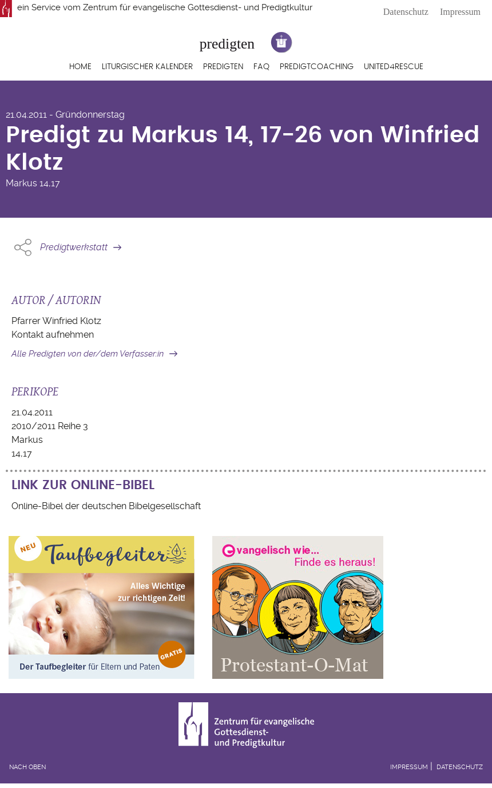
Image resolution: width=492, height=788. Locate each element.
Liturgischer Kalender (147, 67)
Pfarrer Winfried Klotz (56, 320)
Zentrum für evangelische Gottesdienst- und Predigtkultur (197, 7)
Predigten (223, 67)
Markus (21, 183)
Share (22, 247)
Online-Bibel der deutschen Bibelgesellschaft (106, 506)
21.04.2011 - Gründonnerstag (65, 114)
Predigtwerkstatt (74, 247)
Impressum (460, 12)
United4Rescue (393, 67)
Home (80, 67)
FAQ (261, 67)
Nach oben (27, 767)
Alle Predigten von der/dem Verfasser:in (87, 354)
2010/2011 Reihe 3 (49, 426)
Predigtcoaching (317, 67)
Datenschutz (405, 12)
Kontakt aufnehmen (52, 334)
